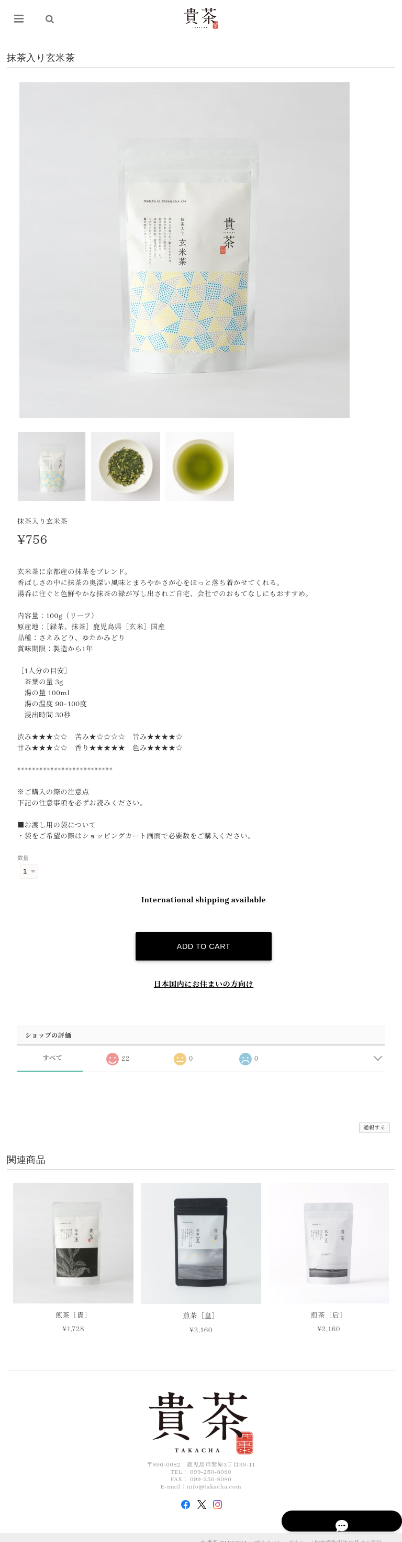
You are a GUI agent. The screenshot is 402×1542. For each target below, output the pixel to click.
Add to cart (203, 937)
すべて (52, 1048)
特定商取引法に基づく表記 (348, 1533)
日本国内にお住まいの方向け (204, 975)
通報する (374, 1118)
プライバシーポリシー (282, 1533)
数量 (23, 858)
